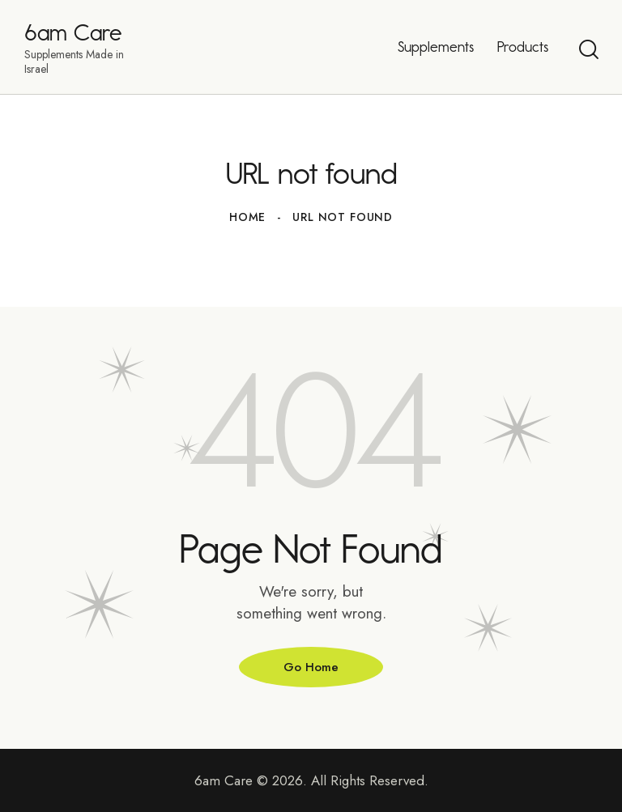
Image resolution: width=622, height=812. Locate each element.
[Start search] (587, 49)
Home (247, 217)
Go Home (311, 667)
